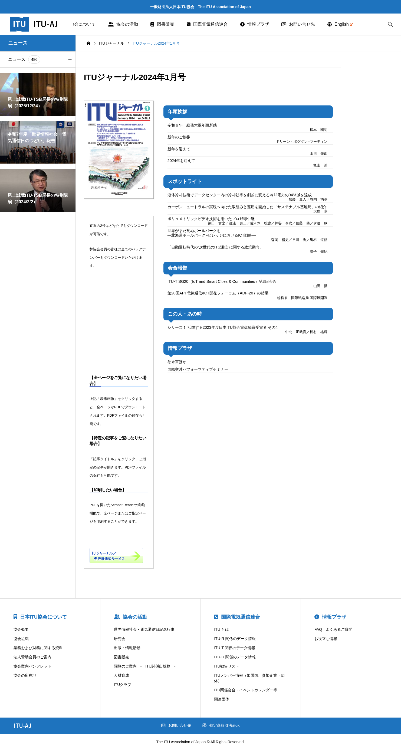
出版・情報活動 (127, 648)
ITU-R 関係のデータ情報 (234, 638)
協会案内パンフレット (32, 666)
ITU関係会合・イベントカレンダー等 (245, 690)
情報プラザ (254, 24)
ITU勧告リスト (226, 666)
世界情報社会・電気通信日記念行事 (144, 629)
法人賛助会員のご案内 (32, 657)
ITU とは (221, 629)
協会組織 (21, 638)
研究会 (119, 638)
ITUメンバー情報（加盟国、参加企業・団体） (249, 678)
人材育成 (121, 675)
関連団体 (221, 699)
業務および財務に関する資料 (38, 648)
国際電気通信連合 (207, 24)
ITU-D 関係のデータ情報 (234, 657)
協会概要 (21, 629)
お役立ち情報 (325, 638)
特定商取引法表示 (221, 725)
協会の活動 (123, 24)
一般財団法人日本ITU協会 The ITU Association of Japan (200, 7)
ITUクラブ (123, 684)
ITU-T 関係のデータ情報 (234, 648)
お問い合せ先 (298, 24)
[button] (69, 59)
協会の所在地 (25, 675)
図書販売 (162, 24)
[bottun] (390, 24)
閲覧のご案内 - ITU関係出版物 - (145, 666)
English (340, 24)
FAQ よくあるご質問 (333, 629)
